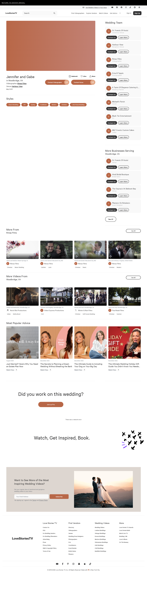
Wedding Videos (99, 563)
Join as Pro (51, 404)
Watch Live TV (123, 569)
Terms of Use (46, 587)
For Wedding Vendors (49, 569)
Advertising (46, 575)
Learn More (123, 37)
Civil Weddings (99, 584)
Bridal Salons (72, 587)
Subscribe (59, 532)
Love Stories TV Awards (126, 563)
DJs (70, 578)
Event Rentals (72, 584)
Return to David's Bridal (13, 3)
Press (44, 578)
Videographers (73, 566)
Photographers (73, 575)
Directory (71, 563)
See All (110, 219)
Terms (34, 536)
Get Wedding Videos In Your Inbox (95, 7)
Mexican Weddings (100, 575)
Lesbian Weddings (100, 566)
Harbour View (17, 86)
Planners (71, 590)
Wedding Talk (123, 572)
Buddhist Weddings (100, 587)
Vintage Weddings (100, 569)
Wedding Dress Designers (76, 572)
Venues (71, 569)
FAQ (44, 566)
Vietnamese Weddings (101, 578)
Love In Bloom (123, 575)
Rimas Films (21, 83)
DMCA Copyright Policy (49, 584)
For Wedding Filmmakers (50, 572)
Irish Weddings (99, 581)
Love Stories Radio (124, 566)
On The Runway (123, 578)
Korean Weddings (100, 572)
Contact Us (112, 37)
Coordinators (72, 581)
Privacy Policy (43, 536)
